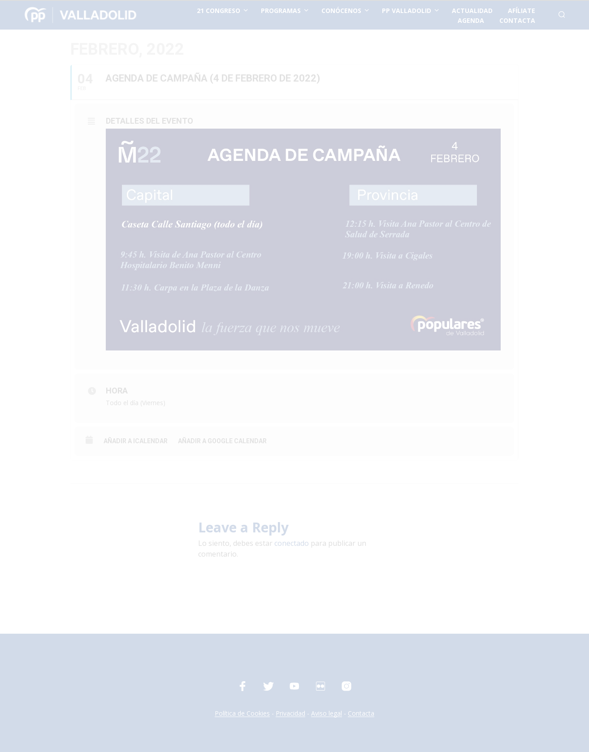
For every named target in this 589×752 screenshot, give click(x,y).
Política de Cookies (242, 713)
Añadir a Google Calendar (222, 441)
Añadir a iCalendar (136, 441)
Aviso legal (326, 713)
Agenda (471, 20)
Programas (281, 10)
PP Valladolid (406, 10)
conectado (291, 543)
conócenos (341, 10)
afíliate (521, 10)
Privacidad (290, 713)
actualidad (472, 10)
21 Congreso (218, 10)
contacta (517, 20)
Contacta (361, 713)
